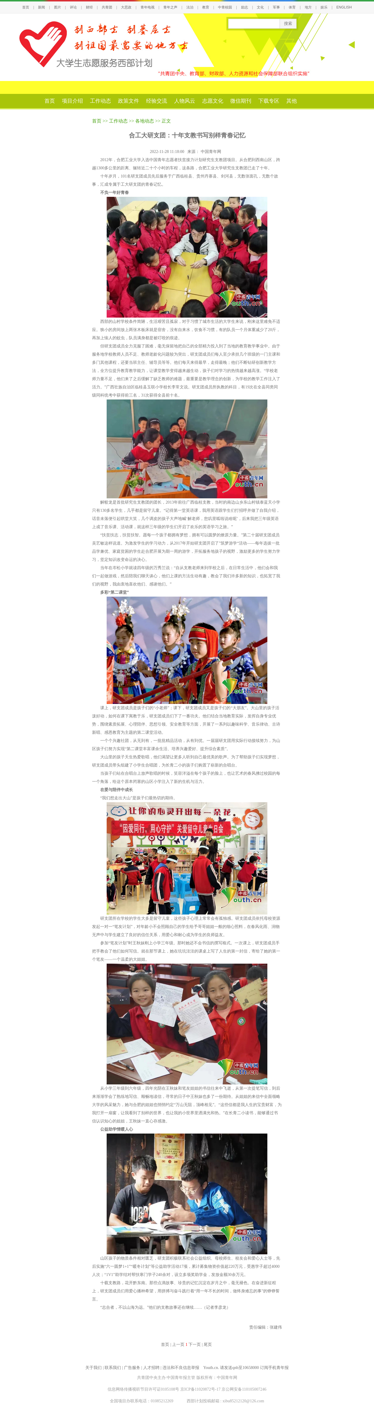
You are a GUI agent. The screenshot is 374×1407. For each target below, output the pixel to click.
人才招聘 (151, 1367)
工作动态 (100, 101)
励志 (244, 7)
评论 (73, 7)
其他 (291, 101)
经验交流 (156, 101)
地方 (308, 7)
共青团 (107, 7)
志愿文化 (212, 101)
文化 (260, 7)
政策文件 (128, 101)
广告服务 (132, 1367)
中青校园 (225, 7)
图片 (57, 7)
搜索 (288, 23)
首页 (25, 7)
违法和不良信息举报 (180, 1367)
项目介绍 (72, 101)
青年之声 (170, 7)
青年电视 (148, 7)
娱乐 (324, 7)
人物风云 (184, 101)
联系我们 (113, 1367)
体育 (292, 7)
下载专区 (268, 101)
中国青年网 (211, 151)
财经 (89, 7)
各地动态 (144, 120)
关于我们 (93, 1367)
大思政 (126, 7)
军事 (276, 7)
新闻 (41, 7)
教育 (205, 7)
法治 (189, 7)
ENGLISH (344, 7)
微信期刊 (240, 101)
